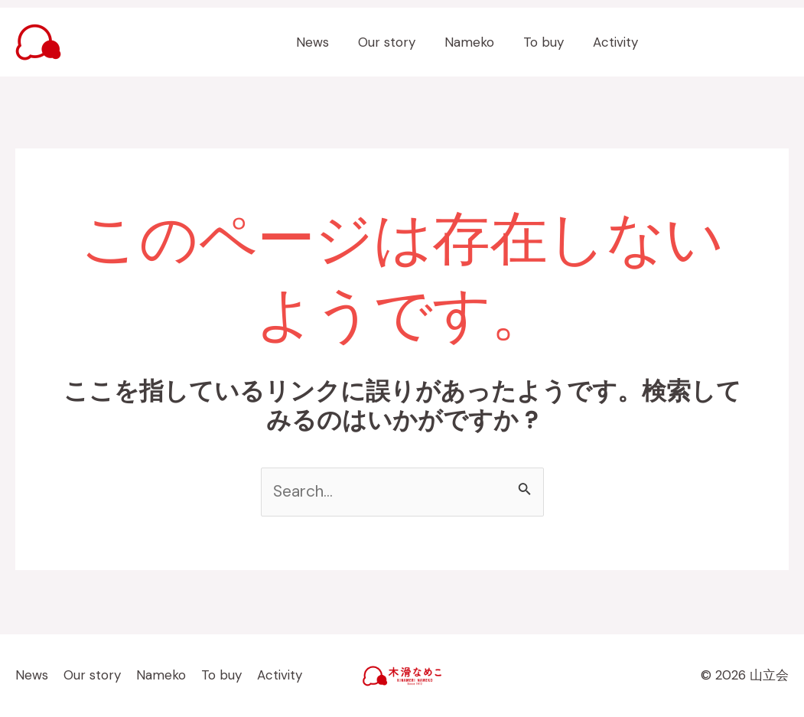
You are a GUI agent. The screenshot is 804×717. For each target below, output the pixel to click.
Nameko (477, 42)
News (326, 42)
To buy (548, 42)
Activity (617, 42)
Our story (397, 42)
